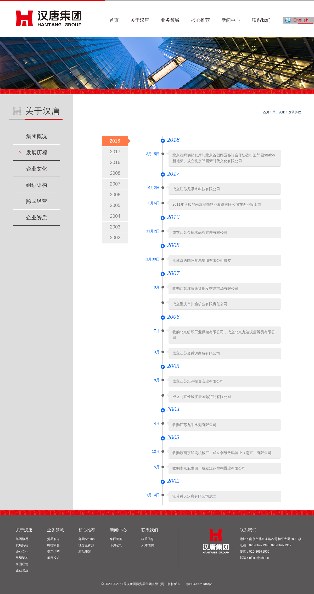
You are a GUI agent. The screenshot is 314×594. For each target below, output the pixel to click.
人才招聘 (147, 545)
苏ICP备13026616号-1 (199, 584)
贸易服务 (53, 539)
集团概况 (36, 136)
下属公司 (116, 545)
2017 (115, 151)
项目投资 (53, 558)
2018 (115, 141)
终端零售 (53, 545)
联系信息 (147, 539)
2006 (115, 194)
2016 (115, 162)
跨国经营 (36, 201)
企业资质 (36, 217)
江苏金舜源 (86, 545)
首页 (266, 112)
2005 (115, 205)
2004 (115, 216)
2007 (115, 184)
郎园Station (86, 539)
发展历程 (36, 152)
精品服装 (84, 551)
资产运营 (53, 551)
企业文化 (36, 169)
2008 (115, 173)
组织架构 (36, 185)
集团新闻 (116, 539)
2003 (115, 227)
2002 (115, 237)
